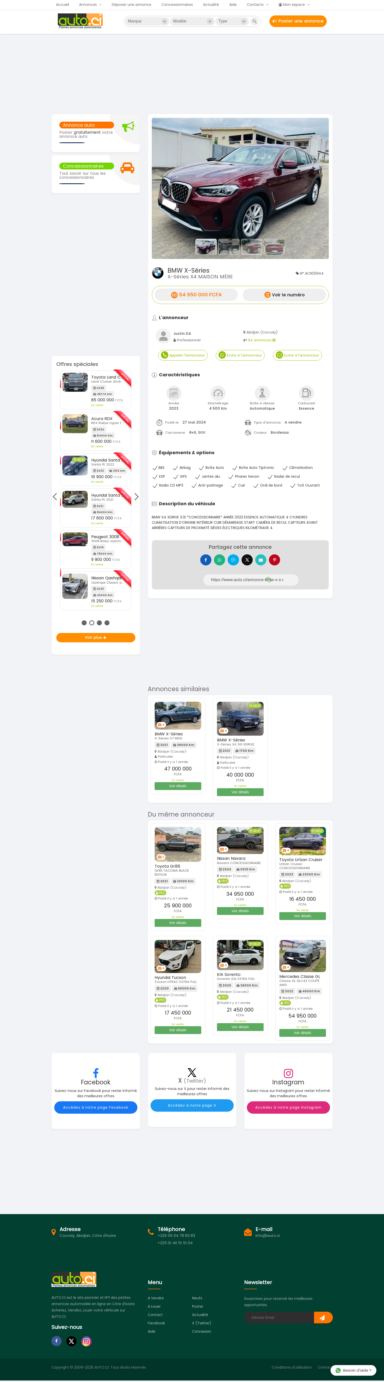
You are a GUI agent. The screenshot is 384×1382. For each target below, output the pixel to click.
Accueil (62, 4)
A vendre (156, 1299)
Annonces (88, 4)
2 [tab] (91, 622)
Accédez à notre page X (192, 1106)
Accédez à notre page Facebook (95, 1108)
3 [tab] (99, 622)
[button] (165, 188)
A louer (154, 1307)
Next (135, 496)
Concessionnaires (177, 4)
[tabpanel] (95, 484)
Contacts (255, 4)
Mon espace (292, 4)
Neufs (197, 1299)
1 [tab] (84, 622)
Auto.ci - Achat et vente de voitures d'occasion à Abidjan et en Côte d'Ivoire (81, 21)
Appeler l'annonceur (183, 355)
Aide (233, 4)
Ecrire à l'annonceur (240, 355)
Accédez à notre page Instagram (288, 1108)
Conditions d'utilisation (292, 1368)
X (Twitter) (201, 1324)
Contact (155, 1316)
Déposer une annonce (131, 4)
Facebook (156, 1324)
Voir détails (177, 787)
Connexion (201, 1332)
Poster (197, 1307)
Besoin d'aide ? (353, 1370)
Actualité (211, 4)
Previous (56, 496)
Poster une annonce (298, 21)
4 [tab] (106, 622)
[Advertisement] (192, 73)
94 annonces (262, 340)
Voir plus (95, 637)
